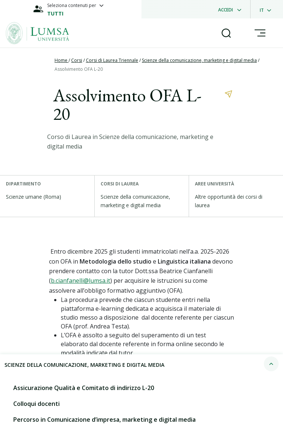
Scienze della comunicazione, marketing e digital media (199, 60)
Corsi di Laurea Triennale (112, 60)
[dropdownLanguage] (267, 9)
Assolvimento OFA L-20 (79, 69)
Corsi (76, 60)
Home (62, 60)
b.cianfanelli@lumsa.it (80, 280)
